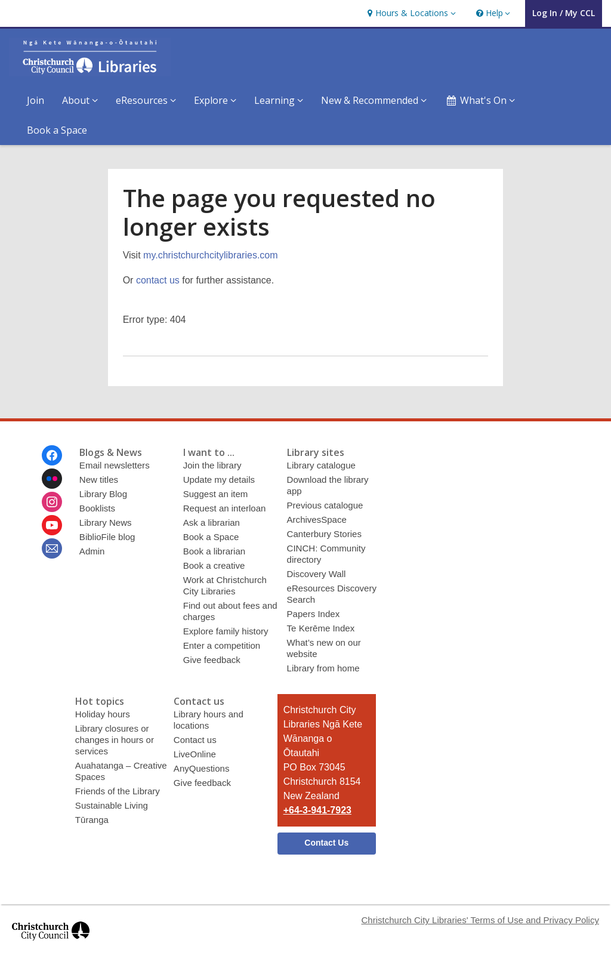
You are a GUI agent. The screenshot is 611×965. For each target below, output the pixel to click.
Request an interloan (224, 508)
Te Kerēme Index (321, 628)
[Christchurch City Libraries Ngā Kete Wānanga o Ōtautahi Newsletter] (52, 548)
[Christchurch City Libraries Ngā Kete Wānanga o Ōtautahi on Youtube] (52, 525)
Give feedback (211, 660)
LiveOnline (195, 754)
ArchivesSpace (317, 519)
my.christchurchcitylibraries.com (210, 255)
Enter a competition (222, 645)
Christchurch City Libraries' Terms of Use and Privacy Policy (480, 920)
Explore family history (226, 631)
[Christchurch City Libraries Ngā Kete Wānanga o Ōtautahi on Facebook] (52, 455)
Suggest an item (215, 494)
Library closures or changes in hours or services (114, 739)
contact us (158, 280)
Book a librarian (214, 551)
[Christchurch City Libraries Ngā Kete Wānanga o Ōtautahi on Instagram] (52, 502)
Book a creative (214, 565)
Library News (105, 522)
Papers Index (313, 614)
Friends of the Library (117, 791)
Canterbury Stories (324, 534)
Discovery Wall (316, 574)
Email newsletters (114, 465)
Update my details (219, 479)
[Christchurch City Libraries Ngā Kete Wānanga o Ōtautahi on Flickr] (52, 478)
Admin (92, 551)
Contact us (195, 740)
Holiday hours (102, 714)
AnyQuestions (202, 768)
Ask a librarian (211, 522)
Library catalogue (321, 465)
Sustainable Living (111, 805)
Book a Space (57, 130)
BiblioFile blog (107, 537)
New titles (98, 479)
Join (35, 100)
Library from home (323, 668)
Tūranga (92, 820)
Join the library (212, 465)
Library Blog (103, 494)
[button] (410, 13)
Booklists (97, 508)
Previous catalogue (325, 505)
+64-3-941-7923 (317, 810)
